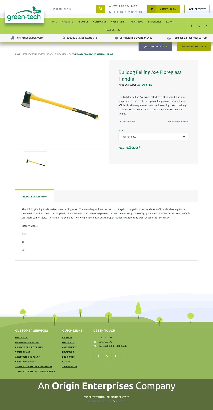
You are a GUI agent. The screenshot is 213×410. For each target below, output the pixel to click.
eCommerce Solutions (100, 401)
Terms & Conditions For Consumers (35, 371)
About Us (67, 337)
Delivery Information (27, 342)
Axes (72, 54)
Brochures (154, 21)
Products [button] (67, 21)
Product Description (34, 196)
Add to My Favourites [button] (178, 121)
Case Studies (118, 21)
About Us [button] (83, 21)
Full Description (127, 121)
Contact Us (99, 21)
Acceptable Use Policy (27, 356)
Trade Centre (112, 29)
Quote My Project (156, 45)
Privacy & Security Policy (29, 347)
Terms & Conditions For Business (33, 366)
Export (170, 21)
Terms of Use (22, 352)
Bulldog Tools (61, 54)
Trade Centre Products (42, 54)
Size (121, 130)
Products (26, 54)
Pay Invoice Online (195, 45)
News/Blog (137, 21)
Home (17, 54)
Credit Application (25, 361)
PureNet (120, 401)
